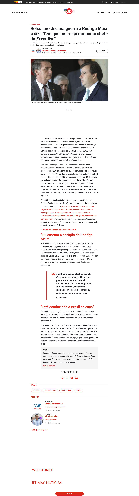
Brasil (79, 390)
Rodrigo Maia (66, 390)
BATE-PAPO (113, 2)
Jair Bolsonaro (49, 365)
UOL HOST (40, 2)
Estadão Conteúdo (49, 51)
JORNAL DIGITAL (103, 12)
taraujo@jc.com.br (51, 419)
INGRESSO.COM (31, 2)
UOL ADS (70, 2)
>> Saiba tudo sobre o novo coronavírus (58, 229)
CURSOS (55, 2)
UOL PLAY (63, 2)
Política (36, 390)
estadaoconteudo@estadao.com (55, 406)
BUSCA (105, 2)
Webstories (43, 469)
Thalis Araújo (61, 51)
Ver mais (69, 493)
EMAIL (122, 2)
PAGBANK (48, 2)
